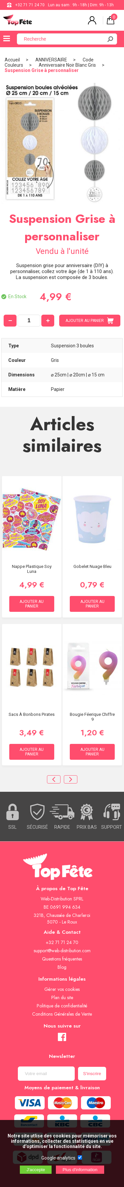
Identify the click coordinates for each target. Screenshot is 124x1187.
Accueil (12, 59)
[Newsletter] (46, 1073)
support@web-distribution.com (62, 950)
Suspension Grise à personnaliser (42, 70)
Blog (62, 967)
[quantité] (29, 321)
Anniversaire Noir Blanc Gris (67, 65)
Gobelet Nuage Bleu (92, 566)
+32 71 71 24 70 (30, 5)
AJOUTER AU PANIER (89, 320)
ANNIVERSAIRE (51, 59)
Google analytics (58, 1158)
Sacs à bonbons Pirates (32, 714)
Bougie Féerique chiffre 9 (92, 717)
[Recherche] (64, 39)
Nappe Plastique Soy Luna (32, 569)
